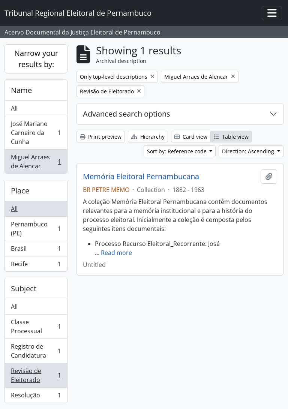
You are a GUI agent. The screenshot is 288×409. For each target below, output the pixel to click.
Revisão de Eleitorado (35, 375)
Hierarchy (148, 136)
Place (20, 191)
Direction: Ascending (249, 151)
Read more (116, 253)
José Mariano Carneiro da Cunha (35, 133)
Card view (190, 136)
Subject (23, 288)
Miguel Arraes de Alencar (35, 161)
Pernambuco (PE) (35, 228)
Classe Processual (35, 326)
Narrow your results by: (36, 58)
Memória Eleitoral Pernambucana (141, 176)
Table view (231, 136)
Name (21, 90)
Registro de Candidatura (35, 351)
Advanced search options (126, 114)
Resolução (35, 397)
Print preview (101, 136)
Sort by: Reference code (177, 151)
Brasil (35, 250)
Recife (35, 265)
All (14, 108)
